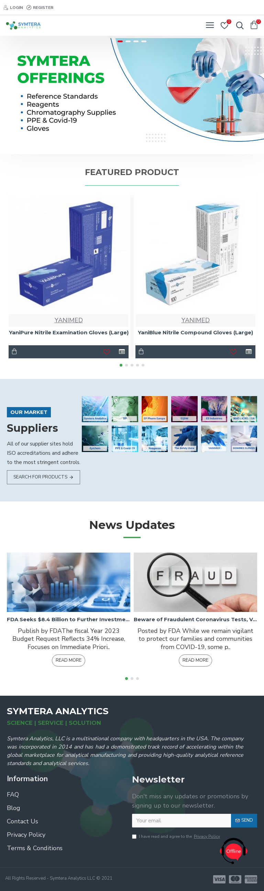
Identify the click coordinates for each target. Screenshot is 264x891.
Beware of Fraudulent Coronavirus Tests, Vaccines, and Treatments (195, 619)
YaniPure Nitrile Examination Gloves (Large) (69, 332)
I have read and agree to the (176, 836)
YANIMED (69, 320)
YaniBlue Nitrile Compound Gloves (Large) (195, 332)
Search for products (40, 477)
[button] (121, 365)
